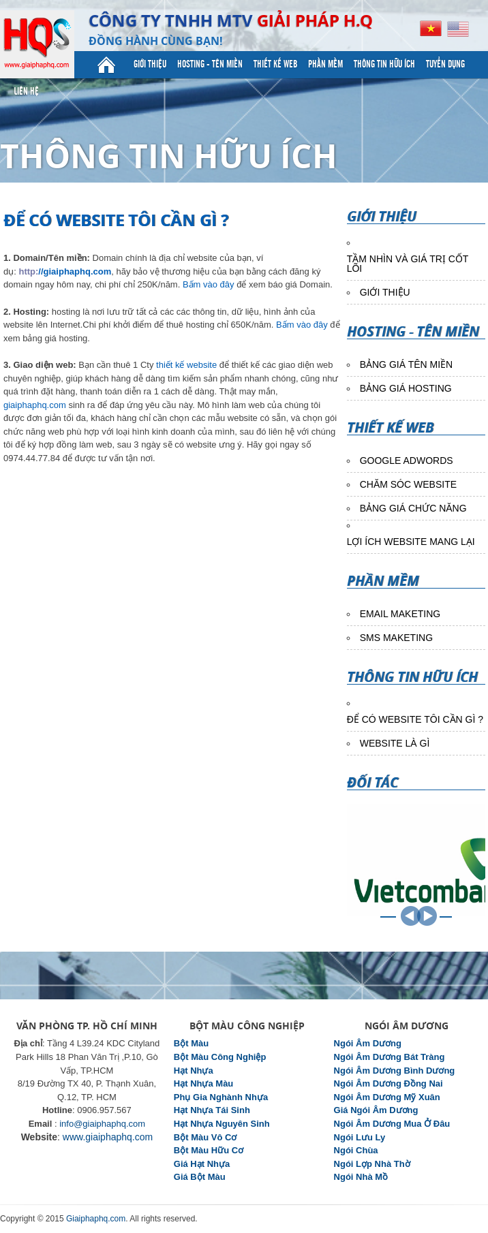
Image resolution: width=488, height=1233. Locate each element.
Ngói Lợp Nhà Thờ (372, 1164)
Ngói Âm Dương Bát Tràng (389, 1057)
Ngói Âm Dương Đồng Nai (388, 1083)
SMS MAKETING (396, 637)
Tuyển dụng (445, 64)
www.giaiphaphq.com (108, 1136)
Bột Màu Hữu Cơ (208, 1150)
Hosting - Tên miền (210, 64)
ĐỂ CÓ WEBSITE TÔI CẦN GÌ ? (415, 719)
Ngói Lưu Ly (360, 1137)
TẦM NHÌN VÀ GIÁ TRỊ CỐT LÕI (408, 263)
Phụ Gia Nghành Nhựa (221, 1097)
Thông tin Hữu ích (384, 64)
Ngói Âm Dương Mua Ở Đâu (392, 1124)
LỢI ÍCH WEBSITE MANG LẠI (411, 541)
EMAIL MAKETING (400, 613)
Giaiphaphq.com (95, 1218)
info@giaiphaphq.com (102, 1124)
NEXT (427, 916)
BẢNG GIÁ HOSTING (406, 388)
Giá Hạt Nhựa (202, 1164)
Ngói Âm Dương (367, 1043)
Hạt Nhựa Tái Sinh (212, 1110)
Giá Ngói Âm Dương (376, 1110)
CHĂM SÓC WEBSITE (408, 484)
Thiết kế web (275, 64)
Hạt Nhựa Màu (204, 1083)
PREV (411, 916)
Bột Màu (191, 1043)
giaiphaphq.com (34, 405)
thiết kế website (185, 365)
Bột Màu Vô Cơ (205, 1137)
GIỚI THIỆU (385, 292)
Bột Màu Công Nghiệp (220, 1057)
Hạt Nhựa (193, 1070)
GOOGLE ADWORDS (406, 460)
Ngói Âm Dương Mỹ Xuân (387, 1097)
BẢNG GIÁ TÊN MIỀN (406, 364)
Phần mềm (325, 64)
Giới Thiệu (150, 64)
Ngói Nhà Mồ (361, 1177)
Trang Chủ (106, 64)
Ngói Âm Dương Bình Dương (394, 1070)
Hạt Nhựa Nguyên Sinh (222, 1124)
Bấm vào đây (208, 284)
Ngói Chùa (356, 1150)
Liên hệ (26, 92)
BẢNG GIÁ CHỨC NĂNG (413, 508)
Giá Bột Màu (200, 1177)
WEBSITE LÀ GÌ (395, 743)
